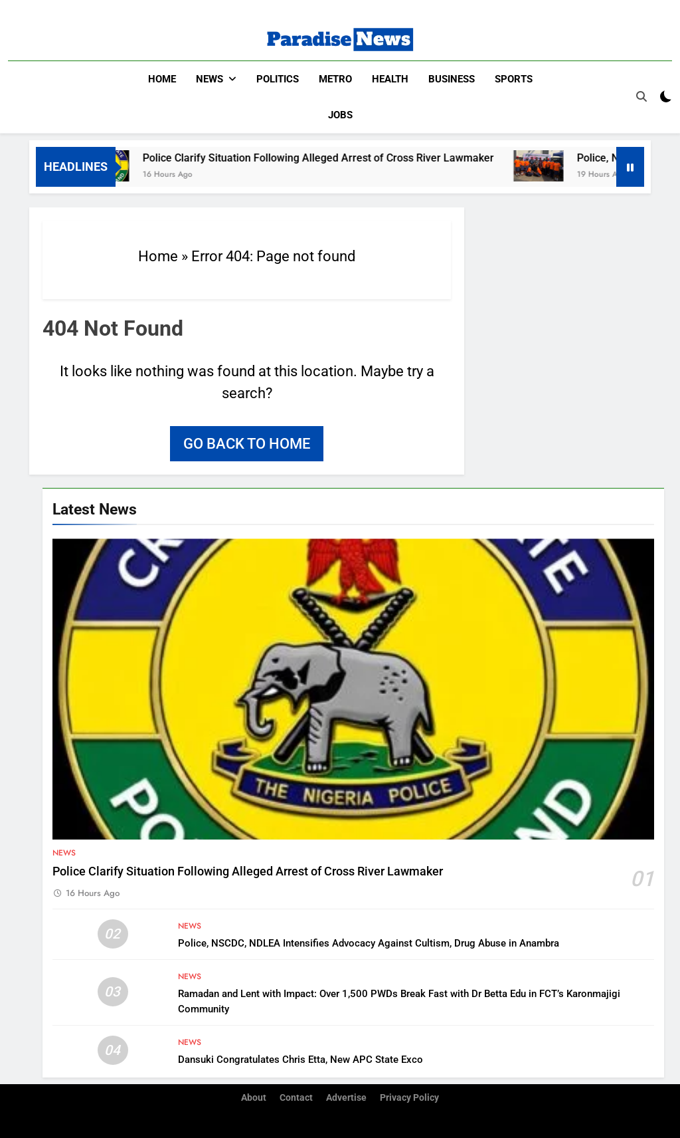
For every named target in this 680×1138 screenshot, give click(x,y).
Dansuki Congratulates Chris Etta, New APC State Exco (300, 1059)
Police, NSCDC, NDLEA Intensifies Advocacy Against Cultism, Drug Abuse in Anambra (368, 943)
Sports (514, 79)
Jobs (340, 115)
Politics (277, 79)
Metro (335, 79)
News (209, 79)
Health (390, 79)
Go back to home (246, 443)
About (253, 1097)
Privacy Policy (409, 1097)
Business (451, 79)
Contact (296, 1097)
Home (162, 79)
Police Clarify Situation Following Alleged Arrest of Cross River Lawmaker (327, 157)
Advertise (346, 1097)
